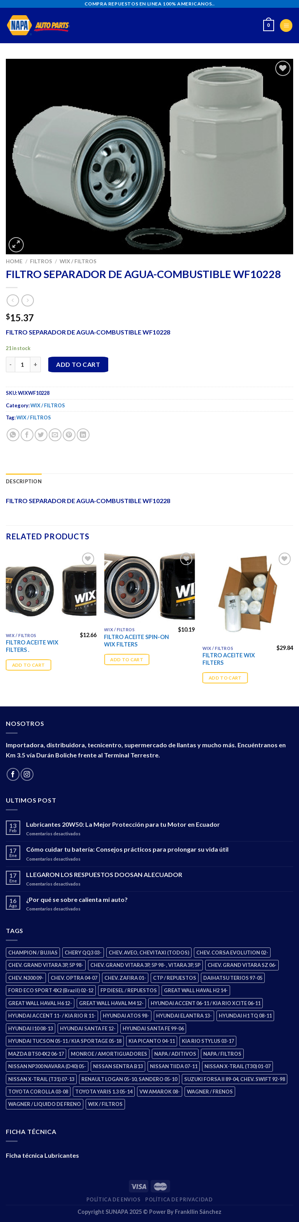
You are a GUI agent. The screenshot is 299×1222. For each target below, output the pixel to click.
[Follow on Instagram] (27, 774)
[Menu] (286, 25)
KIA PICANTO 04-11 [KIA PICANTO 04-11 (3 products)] (151, 1041)
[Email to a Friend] (55, 434)
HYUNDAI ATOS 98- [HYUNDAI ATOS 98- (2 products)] (126, 1015)
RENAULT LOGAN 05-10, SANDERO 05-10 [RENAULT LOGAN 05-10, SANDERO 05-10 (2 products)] (129, 1079)
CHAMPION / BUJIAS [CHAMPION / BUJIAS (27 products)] (33, 952)
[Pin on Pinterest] (69, 434)
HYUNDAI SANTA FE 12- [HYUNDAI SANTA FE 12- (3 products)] (88, 1028)
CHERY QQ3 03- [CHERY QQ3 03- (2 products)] (83, 952)
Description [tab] (24, 481)
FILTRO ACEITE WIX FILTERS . (32, 646)
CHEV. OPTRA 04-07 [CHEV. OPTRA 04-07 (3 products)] (74, 978)
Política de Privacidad (179, 1200)
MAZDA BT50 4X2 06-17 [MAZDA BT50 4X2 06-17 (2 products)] (36, 1054)
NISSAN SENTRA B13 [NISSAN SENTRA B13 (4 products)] (118, 1066)
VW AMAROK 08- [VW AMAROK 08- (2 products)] (159, 1091)
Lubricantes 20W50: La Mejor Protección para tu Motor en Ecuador (123, 824)
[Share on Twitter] (41, 434)
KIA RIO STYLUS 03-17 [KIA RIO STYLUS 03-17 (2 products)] (208, 1041)
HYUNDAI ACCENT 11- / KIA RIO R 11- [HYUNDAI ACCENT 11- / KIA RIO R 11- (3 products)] (52, 1015)
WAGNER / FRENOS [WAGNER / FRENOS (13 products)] (210, 1091)
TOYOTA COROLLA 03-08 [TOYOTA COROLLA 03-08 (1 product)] (38, 1091)
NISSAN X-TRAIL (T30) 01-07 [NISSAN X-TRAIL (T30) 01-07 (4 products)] (237, 1066)
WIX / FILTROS (78, 261)
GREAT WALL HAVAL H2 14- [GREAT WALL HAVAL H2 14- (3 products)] (196, 990)
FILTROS (41, 261)
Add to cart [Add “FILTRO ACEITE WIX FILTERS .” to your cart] (28, 664)
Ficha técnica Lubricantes (42, 1155)
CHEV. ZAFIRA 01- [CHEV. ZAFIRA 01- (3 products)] (125, 978)
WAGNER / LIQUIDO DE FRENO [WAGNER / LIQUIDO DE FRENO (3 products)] (44, 1104)
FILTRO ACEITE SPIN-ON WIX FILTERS (136, 641)
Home (14, 261)
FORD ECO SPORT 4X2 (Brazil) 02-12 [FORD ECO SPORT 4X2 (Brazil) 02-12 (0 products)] (50, 990)
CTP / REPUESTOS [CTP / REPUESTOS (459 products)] (174, 978)
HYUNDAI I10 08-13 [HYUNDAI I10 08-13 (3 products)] (30, 1028)
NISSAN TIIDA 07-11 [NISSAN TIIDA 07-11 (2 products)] (173, 1066)
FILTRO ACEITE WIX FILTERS (228, 659)
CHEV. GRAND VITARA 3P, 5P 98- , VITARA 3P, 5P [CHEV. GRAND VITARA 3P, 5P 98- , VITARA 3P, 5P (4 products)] (145, 965)
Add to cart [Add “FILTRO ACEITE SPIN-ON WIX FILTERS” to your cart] (126, 659)
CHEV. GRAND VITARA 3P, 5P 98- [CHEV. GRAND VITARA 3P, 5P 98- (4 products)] (45, 965)
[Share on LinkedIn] (83, 434)
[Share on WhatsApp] (13, 434)
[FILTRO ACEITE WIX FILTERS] (247, 596)
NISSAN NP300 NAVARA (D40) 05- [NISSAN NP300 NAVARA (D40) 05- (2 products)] (47, 1066)
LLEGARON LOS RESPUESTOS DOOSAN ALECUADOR (104, 874)
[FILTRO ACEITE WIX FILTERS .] (51, 590)
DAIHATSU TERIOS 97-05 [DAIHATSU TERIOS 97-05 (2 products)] (232, 978)
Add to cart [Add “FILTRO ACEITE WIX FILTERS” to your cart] (225, 677)
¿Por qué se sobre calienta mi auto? (77, 899)
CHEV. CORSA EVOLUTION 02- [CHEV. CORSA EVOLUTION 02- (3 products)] (232, 952)
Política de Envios (113, 1200)
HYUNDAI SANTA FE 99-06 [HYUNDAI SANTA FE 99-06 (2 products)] (153, 1028)
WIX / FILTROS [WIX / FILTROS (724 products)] (105, 1104)
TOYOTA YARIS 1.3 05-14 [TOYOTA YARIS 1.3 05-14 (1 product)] (103, 1091)
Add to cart (78, 364)
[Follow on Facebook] (13, 774)
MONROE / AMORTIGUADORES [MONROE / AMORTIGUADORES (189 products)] (109, 1054)
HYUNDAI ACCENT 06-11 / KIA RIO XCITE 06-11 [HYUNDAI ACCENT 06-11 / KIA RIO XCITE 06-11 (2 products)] (205, 1003)
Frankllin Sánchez (198, 1211)
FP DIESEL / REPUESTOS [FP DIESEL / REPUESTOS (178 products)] (128, 990)
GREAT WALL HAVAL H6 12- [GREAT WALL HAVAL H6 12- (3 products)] (40, 1003)
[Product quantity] (22, 364)
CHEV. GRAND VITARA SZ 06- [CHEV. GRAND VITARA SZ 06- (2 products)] (242, 965)
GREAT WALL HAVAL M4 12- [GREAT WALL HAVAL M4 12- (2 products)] (111, 1003)
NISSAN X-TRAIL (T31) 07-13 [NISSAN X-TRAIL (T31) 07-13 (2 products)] (41, 1079)
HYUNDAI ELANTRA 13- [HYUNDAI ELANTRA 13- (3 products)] (184, 1015)
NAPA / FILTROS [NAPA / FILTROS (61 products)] (222, 1054)
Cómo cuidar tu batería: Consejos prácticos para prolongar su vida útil (127, 849)
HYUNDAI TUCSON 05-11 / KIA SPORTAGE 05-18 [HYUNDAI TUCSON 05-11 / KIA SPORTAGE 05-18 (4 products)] (64, 1041)
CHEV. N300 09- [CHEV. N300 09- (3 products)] (26, 978)
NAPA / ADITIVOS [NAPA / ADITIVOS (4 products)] (175, 1054)
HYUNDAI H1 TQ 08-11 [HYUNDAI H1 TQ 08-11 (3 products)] (245, 1015)
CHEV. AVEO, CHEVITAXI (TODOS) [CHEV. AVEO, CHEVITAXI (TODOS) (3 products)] (149, 952)
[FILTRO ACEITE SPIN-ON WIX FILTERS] (149, 587)
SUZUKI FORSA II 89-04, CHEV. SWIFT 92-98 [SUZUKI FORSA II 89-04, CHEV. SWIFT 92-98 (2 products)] (234, 1079)
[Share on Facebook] (27, 434)
